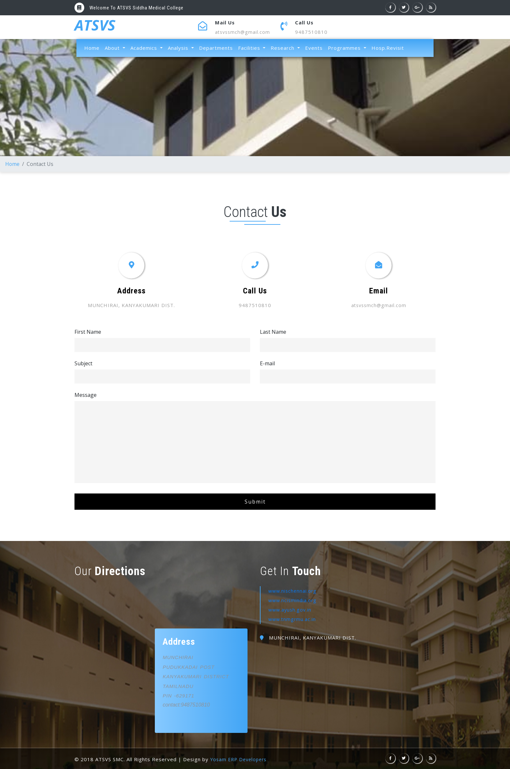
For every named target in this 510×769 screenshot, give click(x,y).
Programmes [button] (345, 48)
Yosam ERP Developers (240, 759)
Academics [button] (144, 48)
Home (93, 47)
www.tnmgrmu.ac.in (292, 618)
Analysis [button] (179, 48)
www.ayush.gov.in (290, 609)
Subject (83, 363)
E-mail (267, 363)
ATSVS (96, 27)
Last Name (273, 331)
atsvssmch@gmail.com (243, 32)
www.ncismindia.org (293, 600)
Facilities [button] (250, 48)
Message (85, 394)
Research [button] (283, 48)
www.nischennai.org (293, 590)
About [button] (113, 48)
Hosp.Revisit (387, 48)
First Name (87, 331)
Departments (216, 48)
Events (314, 48)
